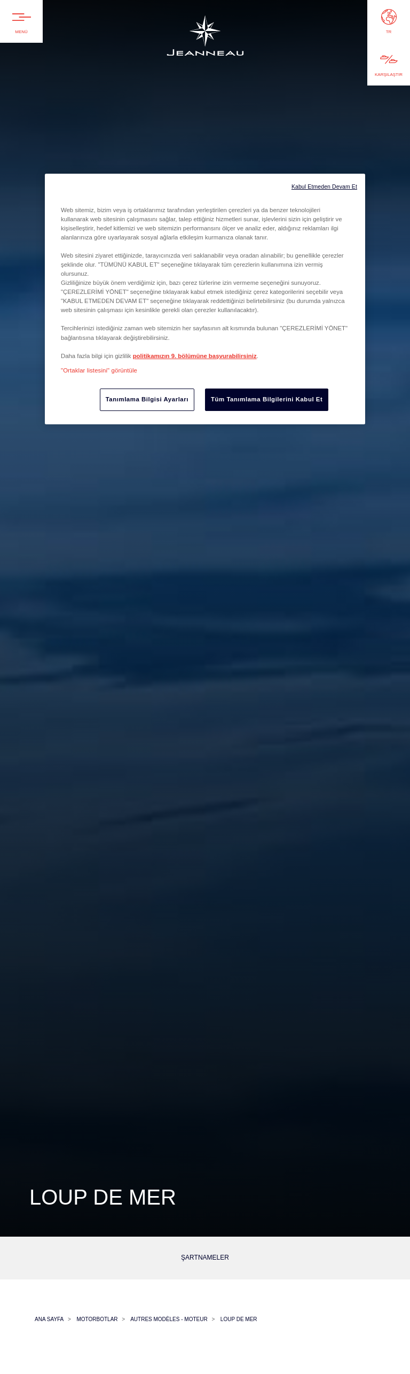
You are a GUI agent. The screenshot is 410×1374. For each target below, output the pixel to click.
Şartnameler (205, 1257)
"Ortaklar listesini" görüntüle (99, 370)
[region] (205, 299)
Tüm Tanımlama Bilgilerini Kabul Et (266, 399)
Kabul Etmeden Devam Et (324, 186)
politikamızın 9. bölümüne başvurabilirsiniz (195, 356)
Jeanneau (205, 51)
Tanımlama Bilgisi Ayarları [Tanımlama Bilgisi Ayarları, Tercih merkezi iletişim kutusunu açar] (147, 399)
